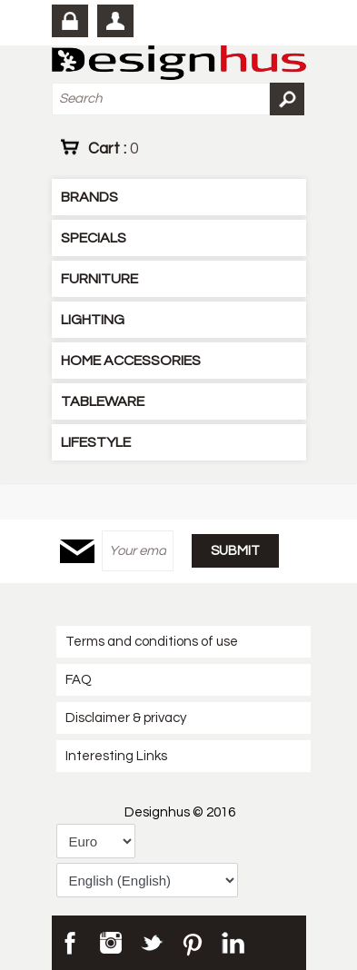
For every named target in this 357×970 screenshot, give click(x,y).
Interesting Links (116, 756)
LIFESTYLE (96, 442)
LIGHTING (92, 319)
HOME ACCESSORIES (131, 360)
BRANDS (89, 197)
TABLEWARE (102, 401)
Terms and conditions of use (151, 641)
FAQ (78, 680)
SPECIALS (93, 238)
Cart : (113, 148)
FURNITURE (99, 279)
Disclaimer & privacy (125, 718)
